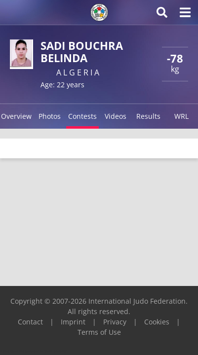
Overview (16, 116)
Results (148, 116)
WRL (181, 116)
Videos (115, 116)
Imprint (73, 321)
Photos (50, 116)
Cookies (156, 321)
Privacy (114, 321)
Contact (30, 321)
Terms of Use (99, 332)
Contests (82, 116)
